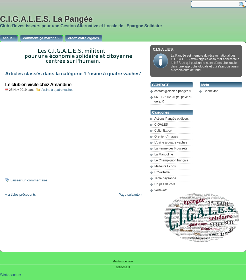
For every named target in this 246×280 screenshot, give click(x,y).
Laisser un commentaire (28, 180)
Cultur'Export (163, 130)
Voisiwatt (160, 190)
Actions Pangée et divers (171, 118)
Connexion (211, 91)
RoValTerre (162, 172)
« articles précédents (20, 194)
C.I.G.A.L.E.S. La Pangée (46, 19)
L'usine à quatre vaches (57, 90)
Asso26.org (123, 266)
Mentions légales (123, 261)
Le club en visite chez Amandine (38, 84)
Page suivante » (130, 194)
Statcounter (10, 275)
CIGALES (161, 124)
